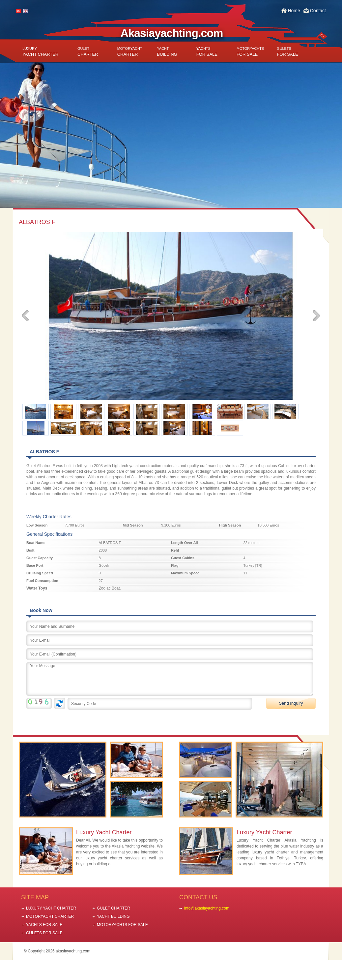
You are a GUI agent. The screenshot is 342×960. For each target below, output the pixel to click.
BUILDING (167, 52)
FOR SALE (206, 52)
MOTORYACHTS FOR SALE (122, 924)
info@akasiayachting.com (206, 908)
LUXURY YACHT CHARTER (51, 908)
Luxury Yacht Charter (103, 832)
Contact (318, 10)
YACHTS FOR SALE (44, 924)
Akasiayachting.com (172, 33)
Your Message (169, 679)
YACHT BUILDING (113, 916)
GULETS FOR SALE (44, 933)
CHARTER (87, 52)
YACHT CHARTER (40, 52)
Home (294, 10)
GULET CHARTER (113, 908)
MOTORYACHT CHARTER (50, 916)
